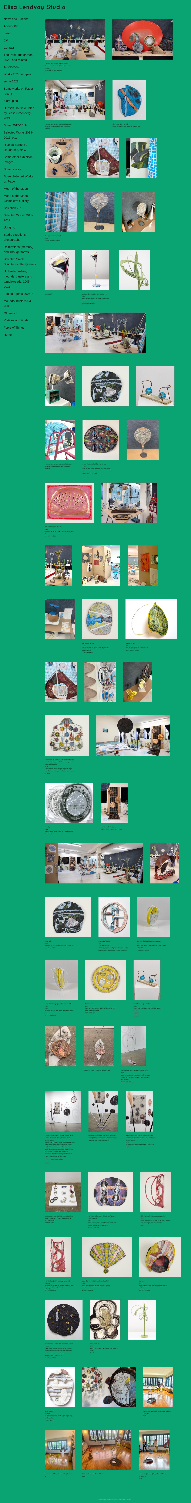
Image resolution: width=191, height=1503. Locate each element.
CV (6, 40)
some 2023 (11, 81)
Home (8, 334)
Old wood (10, 313)
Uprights (9, 227)
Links (7, 33)
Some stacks (12, 169)
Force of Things (14, 327)
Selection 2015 (13, 208)
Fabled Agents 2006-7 (18, 293)
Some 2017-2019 (15, 125)
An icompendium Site (124, 1499)
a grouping (11, 100)
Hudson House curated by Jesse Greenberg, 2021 (19, 113)
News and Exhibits (16, 19)
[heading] (11, 7)
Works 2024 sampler (17, 74)
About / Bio (11, 26)
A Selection (11, 67)
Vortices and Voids (16, 320)
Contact (9, 47)
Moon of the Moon (16, 188)
